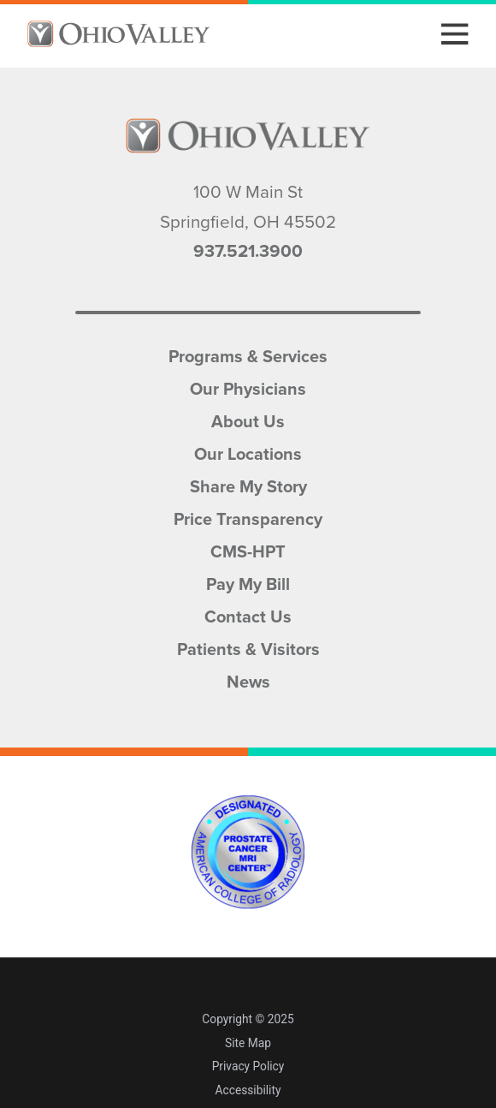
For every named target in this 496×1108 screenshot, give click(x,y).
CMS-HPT (248, 550)
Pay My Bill (248, 582)
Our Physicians (248, 387)
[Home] (118, 34)
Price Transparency (248, 517)
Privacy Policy (248, 1066)
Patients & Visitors (248, 647)
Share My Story (248, 485)
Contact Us (248, 615)
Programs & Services (248, 354)
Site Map (248, 1043)
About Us (248, 419)
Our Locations (248, 452)
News (248, 680)
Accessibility (248, 1090)
